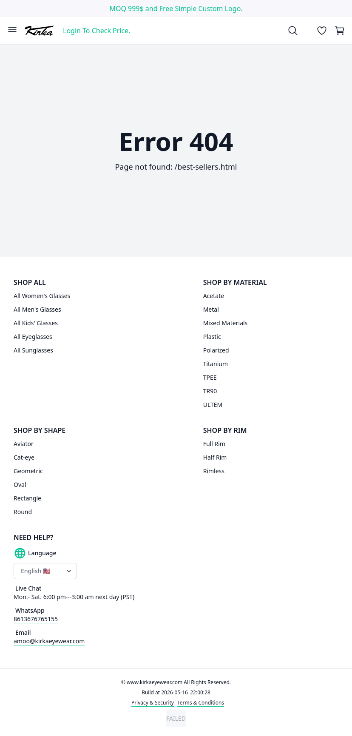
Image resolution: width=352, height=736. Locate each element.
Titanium (215, 364)
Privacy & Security (152, 702)
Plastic (212, 336)
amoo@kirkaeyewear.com (49, 641)
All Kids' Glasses (36, 323)
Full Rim (214, 444)
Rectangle (27, 498)
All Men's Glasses (37, 309)
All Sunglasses (33, 350)
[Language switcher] (45, 571)
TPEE (210, 377)
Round (23, 512)
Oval (20, 484)
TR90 (210, 391)
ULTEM (213, 405)
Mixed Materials (225, 323)
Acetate (213, 296)
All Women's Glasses (42, 296)
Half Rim (215, 457)
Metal (211, 309)
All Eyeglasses (33, 336)
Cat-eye (24, 457)
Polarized (216, 350)
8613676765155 (36, 619)
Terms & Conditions (200, 702)
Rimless (213, 471)
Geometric (28, 471)
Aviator (24, 444)
